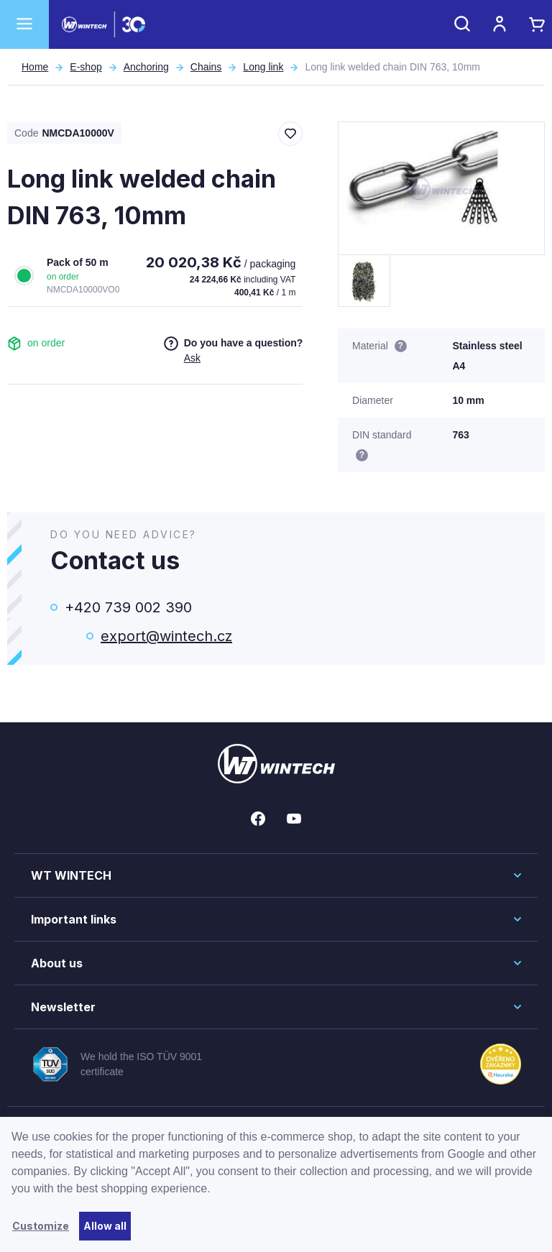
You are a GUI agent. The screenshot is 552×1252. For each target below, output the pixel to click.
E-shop (85, 67)
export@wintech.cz (166, 636)
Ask (192, 358)
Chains (206, 67)
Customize (40, 1226)
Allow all (104, 1226)
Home (35, 67)
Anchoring (146, 67)
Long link (263, 67)
